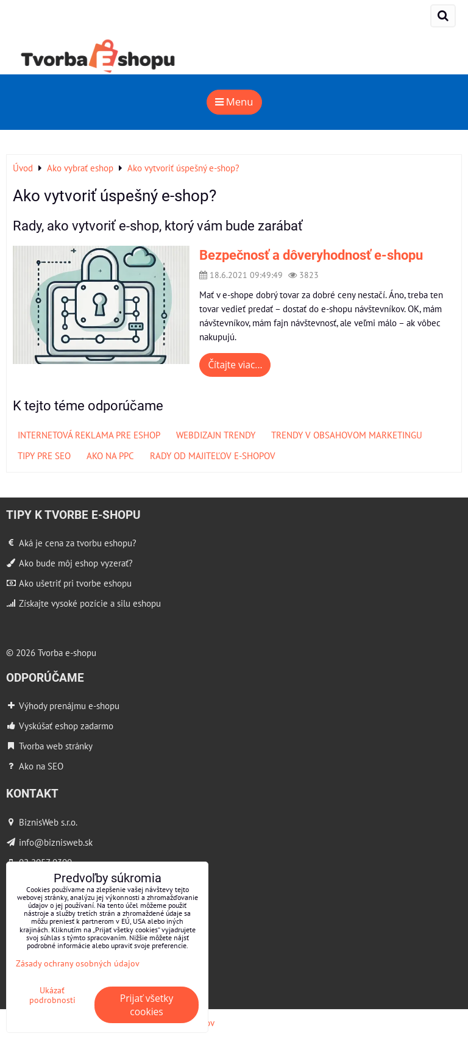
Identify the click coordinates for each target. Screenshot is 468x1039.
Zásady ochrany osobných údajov (78, 963)
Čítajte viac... (235, 365)
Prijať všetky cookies (146, 1004)
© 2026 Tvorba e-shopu (51, 652)
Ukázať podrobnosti (52, 995)
